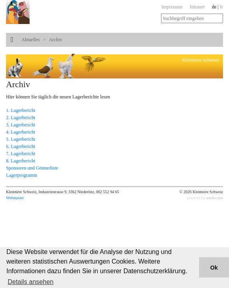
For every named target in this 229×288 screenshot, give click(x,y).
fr (221, 7)
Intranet (197, 7)
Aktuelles (31, 39)
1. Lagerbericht (20, 110)
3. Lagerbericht (20, 125)
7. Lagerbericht (20, 153)
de (214, 7)
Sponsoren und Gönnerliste (32, 168)
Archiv (55, 39)
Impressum (172, 7)
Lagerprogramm (21, 175)
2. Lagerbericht (20, 117)
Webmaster (15, 198)
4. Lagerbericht (20, 132)
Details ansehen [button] (31, 281)
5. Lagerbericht (20, 139)
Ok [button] (214, 267)
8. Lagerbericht (20, 161)
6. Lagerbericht (20, 146)
